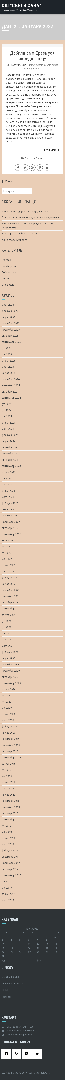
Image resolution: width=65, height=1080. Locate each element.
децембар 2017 (11, 856)
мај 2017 (7, 887)
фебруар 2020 (10, 726)
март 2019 (8, 788)
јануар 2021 (8, 658)
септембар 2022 (11, 534)
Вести (39, 158)
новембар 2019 (11, 745)
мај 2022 (7, 559)
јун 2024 (6, 410)
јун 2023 (6, 478)
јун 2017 (6, 881)
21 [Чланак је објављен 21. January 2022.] (38, 948)
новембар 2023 (11, 453)
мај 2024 (7, 416)
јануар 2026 (8, 317)
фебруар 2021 (10, 652)
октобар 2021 (10, 602)
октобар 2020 (10, 677)
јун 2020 (6, 701)
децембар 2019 (11, 738)
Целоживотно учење (12, 983)
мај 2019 (7, 776)
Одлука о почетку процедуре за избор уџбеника (30, 217)
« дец (4, 960)
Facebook (6, 996)
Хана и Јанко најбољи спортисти (21, 233)
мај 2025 (7, 354)
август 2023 (9, 472)
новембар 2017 (11, 862)
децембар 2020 (11, 664)
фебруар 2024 (10, 435)
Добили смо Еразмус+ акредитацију (32, 55)
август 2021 (9, 614)
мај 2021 (7, 633)
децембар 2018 (11, 800)
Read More (51, 150)
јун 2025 (6, 348)
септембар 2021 (11, 608)
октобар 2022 (10, 528)
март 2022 (8, 571)
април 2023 (8, 490)
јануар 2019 (8, 794)
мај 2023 (7, 484)
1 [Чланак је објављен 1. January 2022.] (46, 936)
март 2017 (8, 900)
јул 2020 (6, 695)
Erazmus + (29, 158)
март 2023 (8, 497)
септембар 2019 (11, 757)
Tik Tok (5, 990)
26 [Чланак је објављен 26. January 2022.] (20, 952)
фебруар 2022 (10, 577)
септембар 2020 (11, 683)
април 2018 (8, 838)
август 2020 (9, 689)
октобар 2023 (10, 459)
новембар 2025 (11, 329)
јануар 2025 (8, 372)
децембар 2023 (11, 447)
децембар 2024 (11, 379)
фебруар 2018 (10, 850)
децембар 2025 (11, 323)
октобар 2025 (10, 335)
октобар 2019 (10, 751)
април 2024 (8, 422)
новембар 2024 (11, 385)
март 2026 (8, 304)
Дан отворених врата (14, 239)
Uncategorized (10, 266)
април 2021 (8, 639)
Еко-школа (8, 284)
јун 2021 (6, 627)
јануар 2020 (8, 732)
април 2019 (8, 782)
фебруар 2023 (10, 503)
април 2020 (8, 714)
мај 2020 (7, 707)
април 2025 (8, 360)
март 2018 (8, 844)
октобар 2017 (10, 869)
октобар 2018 (10, 813)
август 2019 (9, 763)
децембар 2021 (11, 590)
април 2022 (8, 565)
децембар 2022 (11, 515)
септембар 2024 (11, 397)
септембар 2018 (11, 819)
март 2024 (8, 428)
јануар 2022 (8, 583)
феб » (39, 960)
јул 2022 (6, 546)
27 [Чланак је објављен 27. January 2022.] (29, 952)
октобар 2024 (10, 391)
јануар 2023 (8, 509)
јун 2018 (6, 825)
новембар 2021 (11, 596)
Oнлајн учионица (10, 977)
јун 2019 (6, 769)
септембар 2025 (11, 341)
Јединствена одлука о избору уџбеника (25, 211)
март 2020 (8, 720)
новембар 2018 (11, 807)
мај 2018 (7, 831)
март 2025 (8, 366)
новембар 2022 (11, 521)
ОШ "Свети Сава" (21, 5)
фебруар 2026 (10, 310)
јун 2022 (6, 552)
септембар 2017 (11, 875)
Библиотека (9, 272)
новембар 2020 (11, 670)
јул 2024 (6, 404)
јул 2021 (6, 621)
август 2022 (9, 540)
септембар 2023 (11, 466)
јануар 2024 (8, 441)
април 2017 (8, 893)
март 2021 (8, 646)
